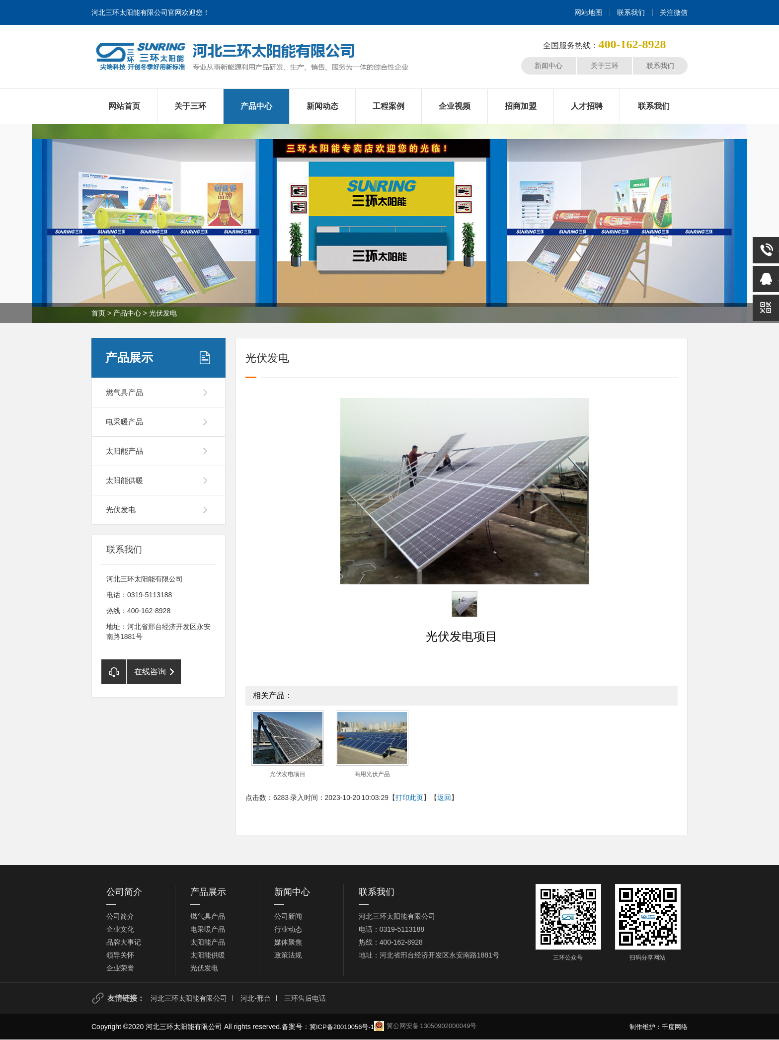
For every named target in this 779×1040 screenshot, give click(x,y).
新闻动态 (322, 106)
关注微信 (674, 12)
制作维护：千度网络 (658, 1027)
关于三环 (605, 66)
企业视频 (454, 106)
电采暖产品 (124, 421)
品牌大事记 (123, 942)
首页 (98, 313)
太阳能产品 (124, 451)
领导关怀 (120, 955)
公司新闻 (288, 916)
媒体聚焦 (288, 942)
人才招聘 (587, 106)
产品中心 (256, 106)
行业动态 (288, 929)
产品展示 (129, 357)
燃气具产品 (124, 392)
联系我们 (631, 12)
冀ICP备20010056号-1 (342, 1027)
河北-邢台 (255, 998)
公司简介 (124, 892)
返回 (444, 797)
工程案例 (388, 106)
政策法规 (288, 955)
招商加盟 (521, 106)
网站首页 (124, 106)
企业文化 (120, 929)
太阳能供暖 (124, 480)
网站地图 (588, 12)
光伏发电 (163, 313)
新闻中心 (548, 66)
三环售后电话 (305, 998)
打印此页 (409, 797)
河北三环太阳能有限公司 (189, 998)
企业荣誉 (120, 968)
